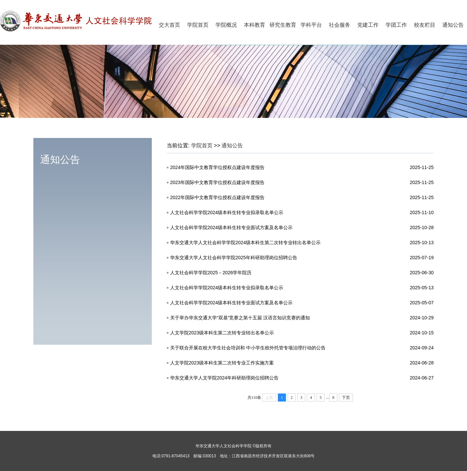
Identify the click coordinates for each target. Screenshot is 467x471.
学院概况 (226, 25)
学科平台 (311, 25)
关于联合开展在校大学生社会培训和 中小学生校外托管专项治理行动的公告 (248, 347)
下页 (346, 397)
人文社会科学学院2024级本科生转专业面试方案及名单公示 (231, 227)
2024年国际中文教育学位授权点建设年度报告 (217, 167)
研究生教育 (283, 25)
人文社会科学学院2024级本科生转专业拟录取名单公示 (226, 212)
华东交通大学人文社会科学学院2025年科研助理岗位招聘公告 (233, 257)
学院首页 (197, 25)
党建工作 (368, 25)
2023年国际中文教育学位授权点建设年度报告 (217, 182)
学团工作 (396, 25)
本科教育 (254, 25)
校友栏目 (424, 25)
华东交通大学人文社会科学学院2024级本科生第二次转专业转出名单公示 (245, 242)
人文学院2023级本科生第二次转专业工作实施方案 (222, 362)
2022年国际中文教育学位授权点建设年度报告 (217, 197)
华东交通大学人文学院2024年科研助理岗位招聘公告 (224, 377)
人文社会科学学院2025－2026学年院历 (211, 272)
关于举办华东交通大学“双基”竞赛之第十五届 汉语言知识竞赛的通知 (240, 317)
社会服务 (339, 25)
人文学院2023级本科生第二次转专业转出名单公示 (222, 332)
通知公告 (453, 25)
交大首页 (169, 25)
